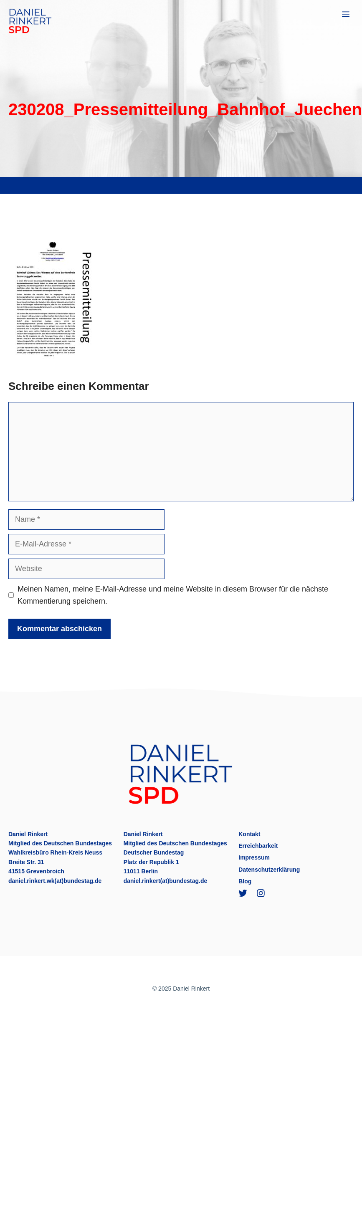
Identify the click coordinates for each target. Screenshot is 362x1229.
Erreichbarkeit (258, 845)
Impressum (254, 857)
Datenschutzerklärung (269, 869)
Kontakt (249, 834)
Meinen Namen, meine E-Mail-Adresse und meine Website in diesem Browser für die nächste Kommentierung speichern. (173, 595)
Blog (244, 881)
